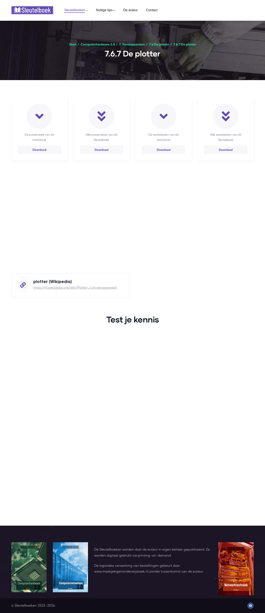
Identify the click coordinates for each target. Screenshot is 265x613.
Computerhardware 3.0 (98, 44)
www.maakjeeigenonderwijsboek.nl (121, 571)
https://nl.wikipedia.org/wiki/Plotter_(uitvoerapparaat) (75, 287)
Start (72, 44)
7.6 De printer (159, 44)
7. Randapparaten (132, 44)
